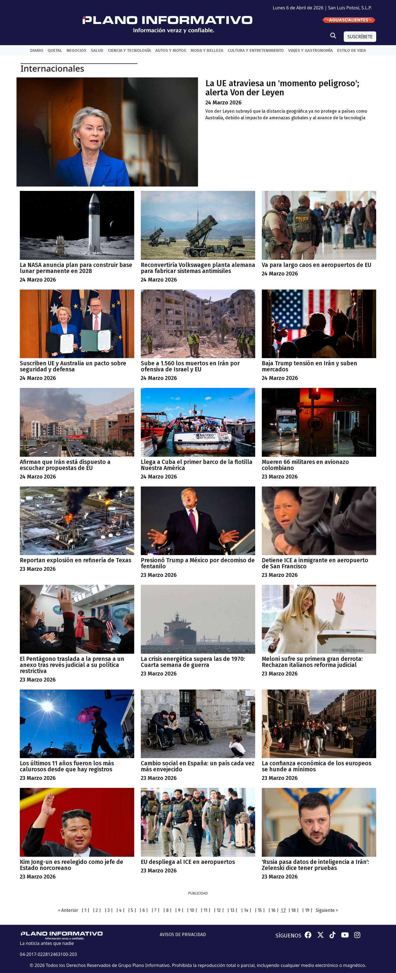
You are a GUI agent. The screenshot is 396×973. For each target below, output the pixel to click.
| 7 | (155, 910)
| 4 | (120, 910)
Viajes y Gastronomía (310, 50)
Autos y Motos (170, 50)
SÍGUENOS (288, 935)
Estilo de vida (351, 50)
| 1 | (85, 910)
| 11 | (205, 910)
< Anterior (68, 910)
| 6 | (143, 910)
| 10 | (192, 910)
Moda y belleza (207, 50)
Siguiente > (327, 910)
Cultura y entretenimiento (256, 50)
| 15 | (260, 910)
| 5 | (132, 910)
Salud (97, 50)
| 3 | (109, 910)
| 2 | (97, 910)
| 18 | (293, 910)
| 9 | (179, 910)
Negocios (76, 50)
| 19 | (307, 910)
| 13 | (232, 910)
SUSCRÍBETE (360, 37)
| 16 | (273, 910)
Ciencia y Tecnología (129, 50)
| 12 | (219, 910)
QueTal (55, 50)
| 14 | (246, 910)
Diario (36, 50)
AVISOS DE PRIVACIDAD (183, 934)
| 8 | (167, 910)
